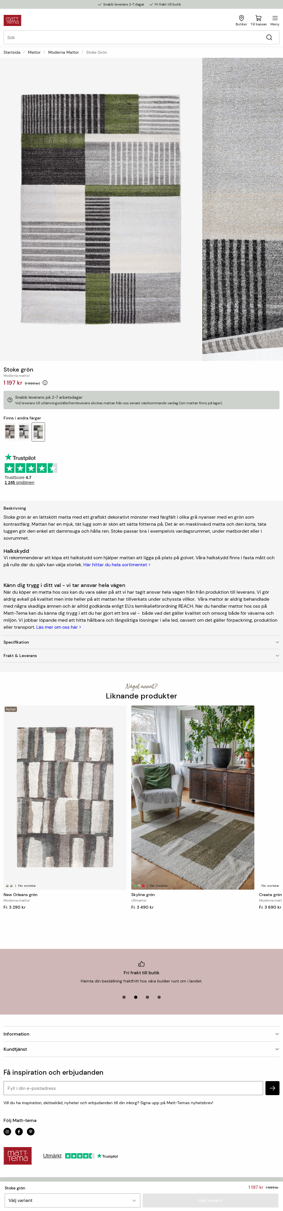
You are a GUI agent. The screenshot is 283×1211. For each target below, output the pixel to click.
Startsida (12, 52)
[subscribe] (272, 1088)
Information (141, 1034)
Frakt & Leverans (141, 655)
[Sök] (269, 37)
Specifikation (141, 642)
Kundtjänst (141, 1049)
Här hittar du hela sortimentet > (117, 565)
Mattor (34, 52)
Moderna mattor (63, 52)
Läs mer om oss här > (58, 627)
